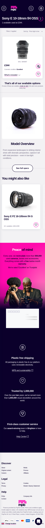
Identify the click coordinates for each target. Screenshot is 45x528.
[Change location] (10, 524)
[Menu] (3, 8)
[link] (15, 8)
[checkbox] (38, 74)
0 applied (11, 31)
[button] (38, 66)
